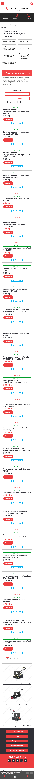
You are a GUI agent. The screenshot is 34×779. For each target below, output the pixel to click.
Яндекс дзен (17, 760)
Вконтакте (9, 760)
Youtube (13, 760)
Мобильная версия (17, 750)
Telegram (25, 760)
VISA (5, 764)
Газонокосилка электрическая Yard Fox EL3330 (17, 726)
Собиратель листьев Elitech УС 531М (17, 705)
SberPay (27, 764)
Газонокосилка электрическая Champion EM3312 (17, 684)
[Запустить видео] (17, 673)
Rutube (21, 760)
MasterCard (11, 764)
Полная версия (17, 746)
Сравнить (17, 123)
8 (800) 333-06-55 (19, 8)
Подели (19, 764)
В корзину (8, 119)
